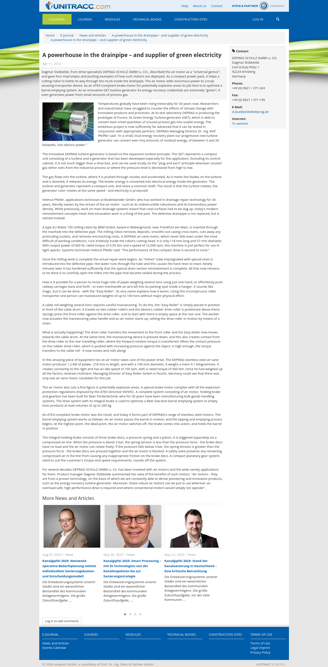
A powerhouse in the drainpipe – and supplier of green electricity (160, 35)
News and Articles (92, 35)
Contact (217, 6)
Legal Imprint (260, 647)
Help (184, 6)
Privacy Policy (261, 652)
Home (50, 35)
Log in (258, 19)
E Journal (57, 19)
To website (240, 123)
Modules (112, 19)
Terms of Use (261, 634)
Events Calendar (54, 647)
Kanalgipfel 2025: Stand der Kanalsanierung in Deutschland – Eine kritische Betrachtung (191, 566)
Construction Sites (190, 19)
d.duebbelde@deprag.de (250, 111)
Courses (85, 19)
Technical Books (147, 19)
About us (199, 6)
